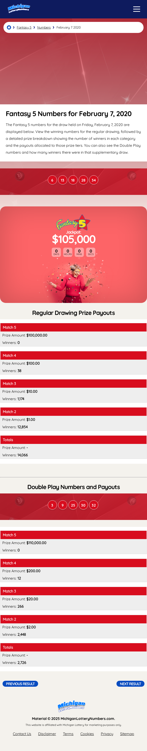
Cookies (87, 733)
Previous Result (20, 683)
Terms (68, 733)
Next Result (130, 683)
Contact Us (22, 733)
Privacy (107, 733)
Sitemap (127, 733)
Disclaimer (47, 733)
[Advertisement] (73, 68)
